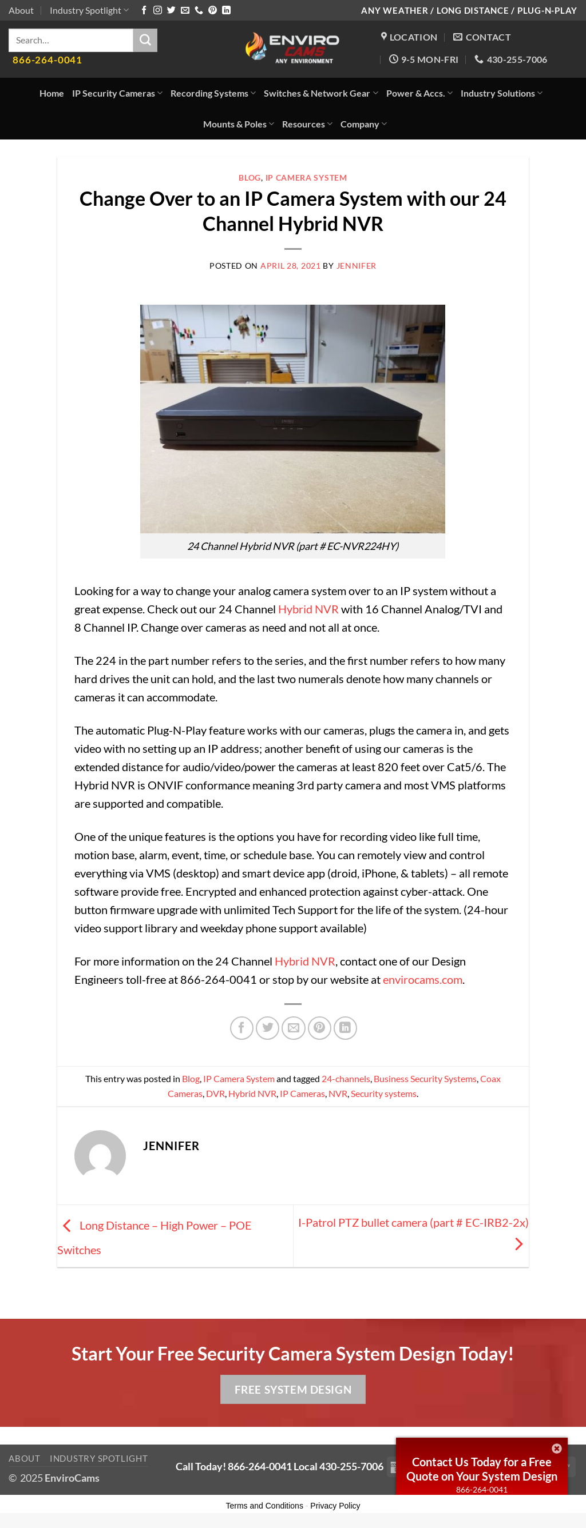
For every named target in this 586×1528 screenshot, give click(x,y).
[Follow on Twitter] (171, 10)
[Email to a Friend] (293, 1028)
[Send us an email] (185, 10)
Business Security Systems (425, 1078)
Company (363, 124)
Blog (250, 177)
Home (51, 92)
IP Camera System (306, 177)
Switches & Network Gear (321, 93)
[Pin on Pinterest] (319, 1028)
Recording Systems (213, 93)
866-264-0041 (482, 1489)
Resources (307, 124)
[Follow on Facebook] (144, 10)
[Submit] (145, 41)
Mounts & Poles (238, 124)
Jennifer (356, 265)
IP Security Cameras (117, 93)
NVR (337, 1093)
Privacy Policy (335, 1505)
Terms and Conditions (264, 1505)
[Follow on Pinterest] (212, 10)
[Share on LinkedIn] (345, 1028)
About (21, 10)
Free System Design (293, 1389)
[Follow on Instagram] (157, 10)
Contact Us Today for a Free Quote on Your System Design (481, 1469)
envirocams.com (422, 979)
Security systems (384, 1093)
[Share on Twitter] (267, 1028)
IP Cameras (302, 1093)
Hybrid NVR (309, 609)
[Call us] (199, 10)
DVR (215, 1093)
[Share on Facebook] (242, 1028)
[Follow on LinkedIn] (226, 10)
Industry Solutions (502, 93)
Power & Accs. (419, 93)
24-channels (346, 1078)
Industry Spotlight (89, 10)
